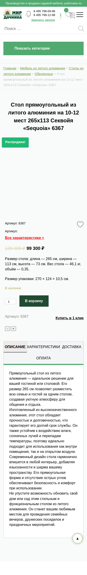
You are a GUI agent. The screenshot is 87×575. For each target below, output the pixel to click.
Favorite (81, 224)
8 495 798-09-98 (44, 11)
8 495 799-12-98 (44, 15)
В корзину (34, 301)
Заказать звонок (43, 20)
